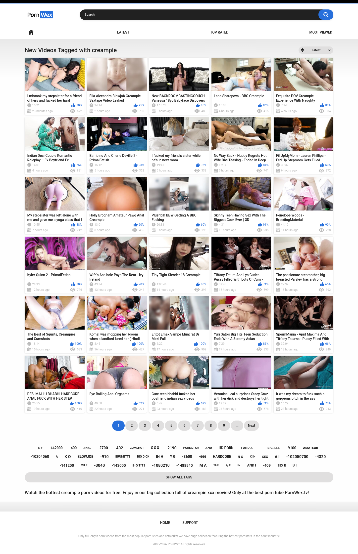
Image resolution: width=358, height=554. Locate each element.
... (237, 425)
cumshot (137, 448)
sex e (281, 465)
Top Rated (219, 32)
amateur (310, 448)
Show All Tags (179, 477)
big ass (273, 448)
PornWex (174, 544)
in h (159, 456)
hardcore (222, 457)
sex (265, 457)
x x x (155, 448)
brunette (122, 456)
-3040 (99, 465)
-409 (267, 465)
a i (277, 456)
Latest (123, 32)
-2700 (103, 448)
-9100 (291, 448)
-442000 (56, 448)
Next (251, 425)
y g (172, 457)
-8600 (187, 456)
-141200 (67, 465)
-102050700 (297, 456)
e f (40, 448)
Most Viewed (320, 32)
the (216, 465)
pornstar (191, 448)
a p (228, 465)
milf (84, 465)
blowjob (86, 457)
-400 (73, 448)
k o (67, 456)
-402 (119, 448)
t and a (246, 448)
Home (31, 32)
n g (240, 457)
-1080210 (161, 465)
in (238, 465)
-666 (202, 457)
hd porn (226, 448)
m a (203, 465)
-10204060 (40, 456)
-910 (104, 456)
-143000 (118, 465)
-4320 (320, 456)
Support (190, 523)
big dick (143, 456)
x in (253, 456)
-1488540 (184, 465)
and (208, 448)
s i (295, 465)
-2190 (171, 448)
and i (251, 465)
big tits (139, 465)
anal (87, 448)
